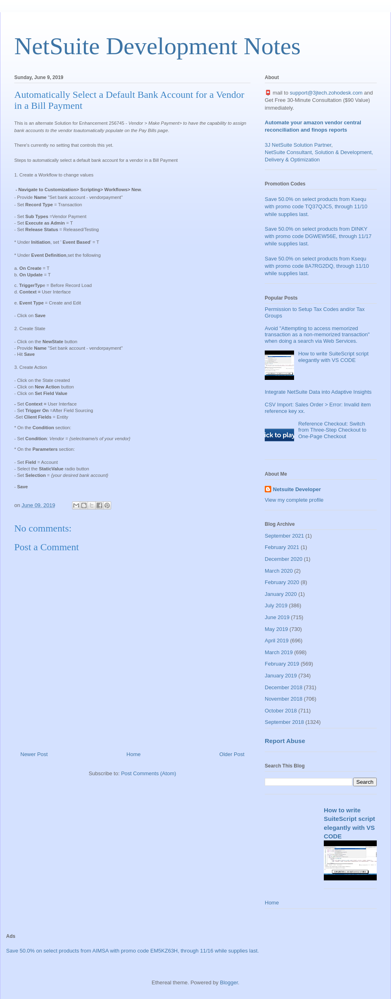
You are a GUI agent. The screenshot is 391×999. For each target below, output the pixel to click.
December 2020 (284, 559)
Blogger (229, 982)
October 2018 (281, 711)
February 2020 (282, 582)
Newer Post (34, 754)
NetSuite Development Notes (157, 46)
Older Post (232, 754)
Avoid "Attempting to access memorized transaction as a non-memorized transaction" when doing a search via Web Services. (317, 334)
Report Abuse (285, 740)
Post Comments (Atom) (148, 773)
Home (134, 754)
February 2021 (282, 547)
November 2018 (284, 699)
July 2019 (276, 605)
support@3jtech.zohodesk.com (326, 93)
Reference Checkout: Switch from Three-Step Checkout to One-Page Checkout (332, 430)
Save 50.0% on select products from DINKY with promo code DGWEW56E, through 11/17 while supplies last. (318, 236)
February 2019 (282, 664)
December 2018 (284, 687)
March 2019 (279, 652)
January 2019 (281, 676)
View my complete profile (294, 500)
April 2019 (277, 640)
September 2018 (284, 722)
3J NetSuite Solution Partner (298, 145)
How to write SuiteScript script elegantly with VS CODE (333, 357)
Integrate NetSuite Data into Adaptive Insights (318, 392)
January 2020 (281, 594)
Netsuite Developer (297, 489)
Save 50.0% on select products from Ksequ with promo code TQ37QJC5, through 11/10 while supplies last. (316, 206)
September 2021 (284, 536)
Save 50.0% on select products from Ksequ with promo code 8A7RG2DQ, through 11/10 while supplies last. (317, 266)
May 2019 (276, 629)
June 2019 (277, 617)
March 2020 (279, 571)
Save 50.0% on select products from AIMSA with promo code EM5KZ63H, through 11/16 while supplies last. (132, 951)
